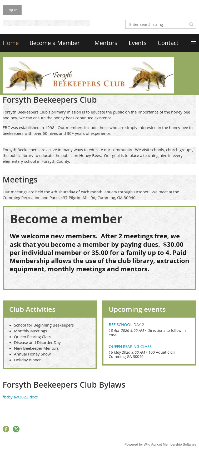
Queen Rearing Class (130, 346)
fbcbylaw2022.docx (20, 396)
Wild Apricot (153, 444)
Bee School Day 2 (126, 324)
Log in (12, 9)
